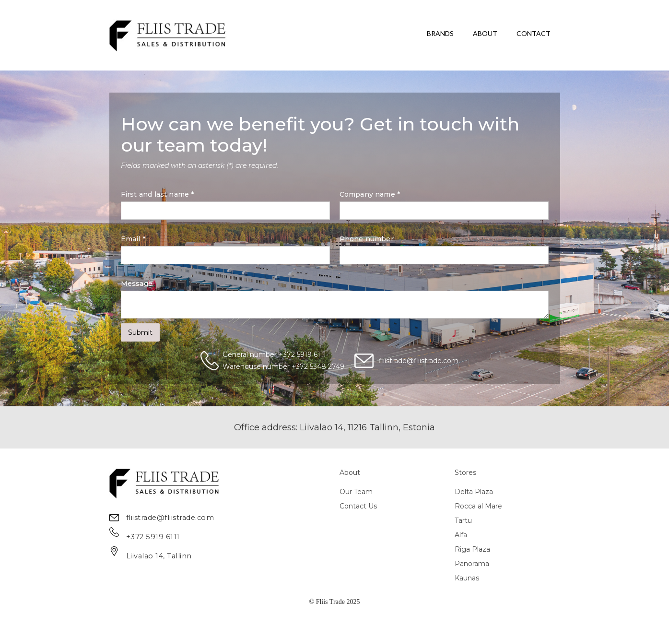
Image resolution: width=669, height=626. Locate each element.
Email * (133, 239)
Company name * (370, 194)
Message (137, 283)
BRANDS (440, 33)
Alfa (461, 535)
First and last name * (157, 194)
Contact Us (358, 506)
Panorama (472, 563)
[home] (168, 35)
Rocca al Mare (478, 506)
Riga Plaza (472, 549)
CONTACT (533, 33)
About (350, 472)
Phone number (367, 239)
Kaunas (467, 578)
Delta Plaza (474, 491)
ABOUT (485, 33)
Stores (465, 472)
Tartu (463, 520)
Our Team (356, 491)
